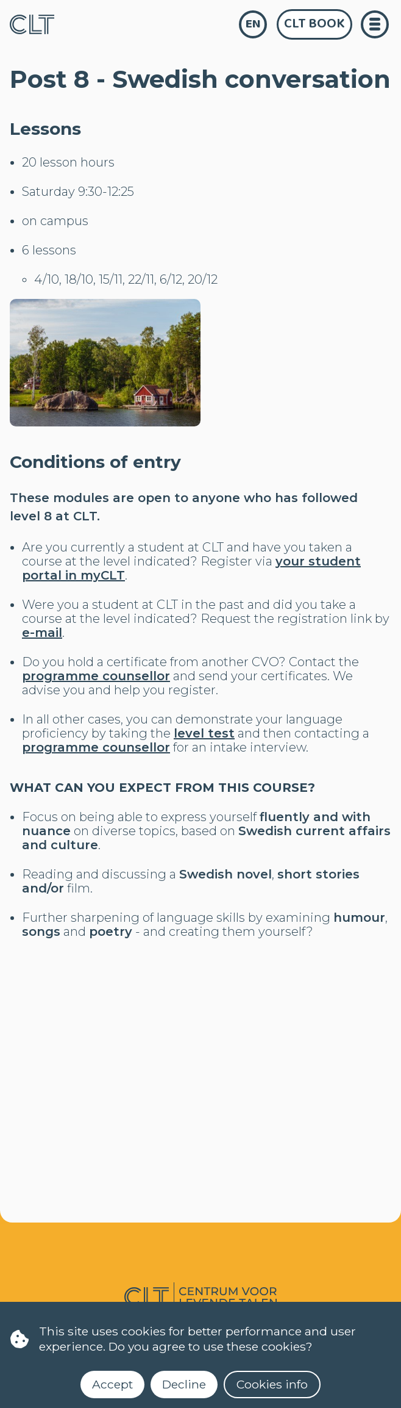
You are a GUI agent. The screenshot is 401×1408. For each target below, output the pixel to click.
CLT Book (314, 24)
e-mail (42, 632)
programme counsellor (96, 676)
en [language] (253, 24)
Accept (112, 1384)
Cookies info (272, 1384)
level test (204, 733)
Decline (184, 1384)
